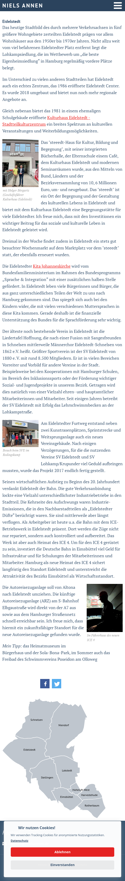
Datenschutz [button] (19, 841)
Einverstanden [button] (62, 865)
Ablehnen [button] (62, 852)
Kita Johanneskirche (52, 266)
